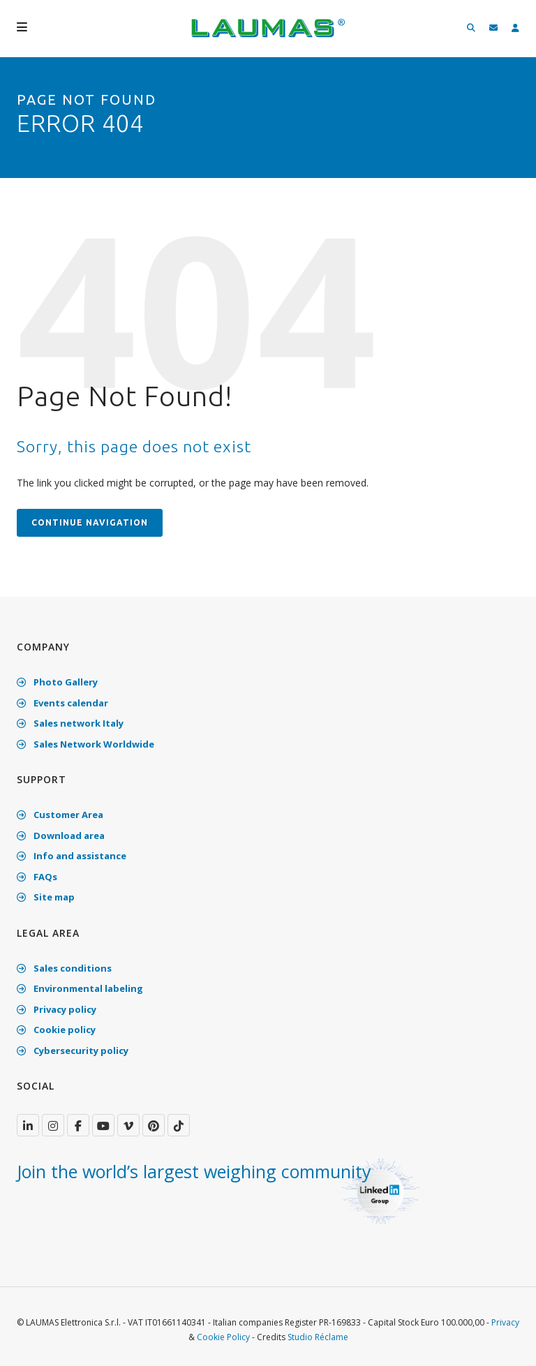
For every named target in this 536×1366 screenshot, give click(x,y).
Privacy (505, 1322)
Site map (46, 897)
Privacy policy (56, 1009)
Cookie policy (56, 1029)
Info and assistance (71, 855)
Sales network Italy (70, 723)
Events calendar (62, 703)
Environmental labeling (80, 988)
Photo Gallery (57, 682)
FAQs (37, 876)
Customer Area (60, 814)
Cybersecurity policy (72, 1050)
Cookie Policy (223, 1337)
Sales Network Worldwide (85, 744)
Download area (61, 835)
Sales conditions (64, 968)
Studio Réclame (318, 1337)
